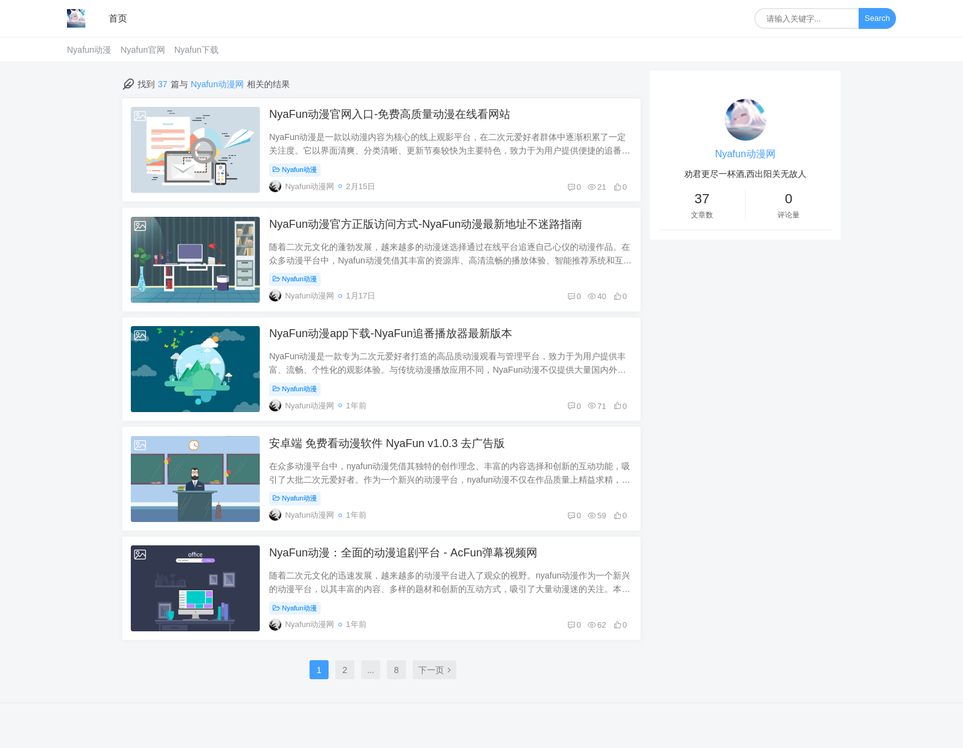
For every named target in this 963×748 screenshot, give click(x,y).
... (371, 675)
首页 (118, 18)
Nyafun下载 (196, 50)
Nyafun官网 (142, 50)
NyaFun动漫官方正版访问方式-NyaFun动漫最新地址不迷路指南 (426, 225)
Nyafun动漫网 (745, 154)
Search (877, 18)
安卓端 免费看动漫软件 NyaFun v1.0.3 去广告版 (387, 446)
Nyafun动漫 (89, 50)
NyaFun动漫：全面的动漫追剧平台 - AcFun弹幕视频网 (404, 557)
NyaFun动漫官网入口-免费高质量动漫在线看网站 (390, 115)
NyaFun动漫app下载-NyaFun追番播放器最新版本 (391, 336)
